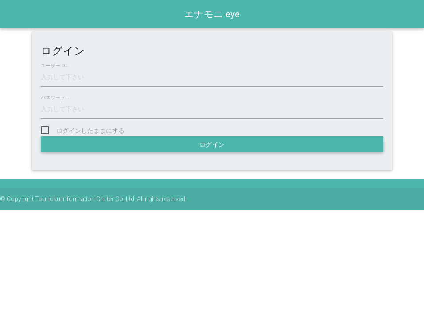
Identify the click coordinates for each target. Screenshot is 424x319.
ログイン (212, 144)
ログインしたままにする (90, 131)
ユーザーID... (55, 66)
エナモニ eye (212, 14)
